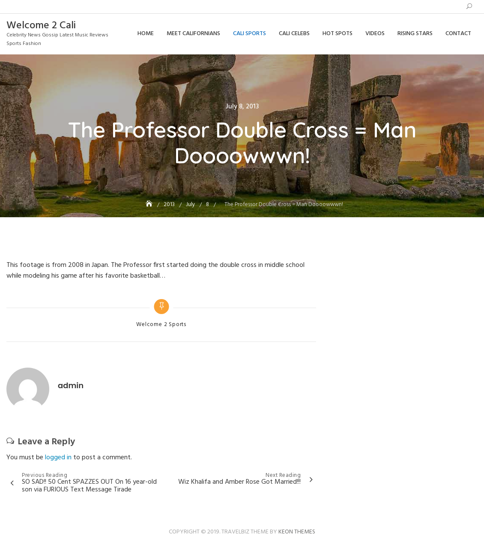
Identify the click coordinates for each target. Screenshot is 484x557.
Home (145, 34)
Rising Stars (415, 34)
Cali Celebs (294, 34)
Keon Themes (296, 532)
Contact (458, 34)
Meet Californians (193, 34)
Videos (375, 34)
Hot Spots (338, 34)
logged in (58, 457)
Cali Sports (249, 34)
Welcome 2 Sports (161, 325)
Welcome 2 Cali (41, 26)
